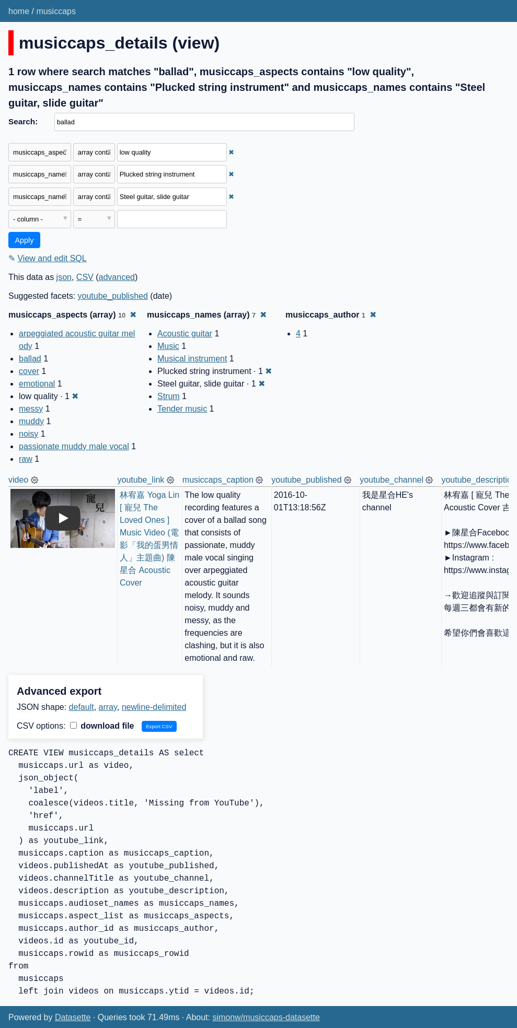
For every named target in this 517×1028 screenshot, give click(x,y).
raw (25, 458)
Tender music (182, 408)
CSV (85, 277)
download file (102, 725)
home (18, 11)
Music (168, 346)
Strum (168, 396)
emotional (37, 383)
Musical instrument (192, 358)
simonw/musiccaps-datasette (265, 1017)
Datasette (72, 1017)
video (18, 479)
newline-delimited (154, 707)
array (108, 707)
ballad (30, 358)
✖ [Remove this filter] (231, 152)
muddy (31, 421)
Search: (23, 121)
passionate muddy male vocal (74, 446)
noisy (28, 433)
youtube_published (113, 295)
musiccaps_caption (218, 479)
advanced (117, 277)
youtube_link (141, 479)
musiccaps (56, 11)
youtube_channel (391, 479)
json (64, 277)
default (81, 707)
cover (29, 371)
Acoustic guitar (184, 333)
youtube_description (478, 479)
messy (31, 408)
